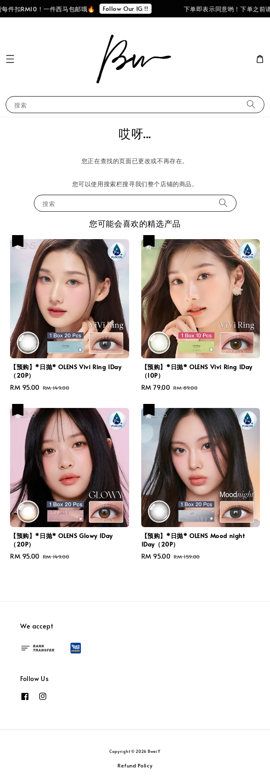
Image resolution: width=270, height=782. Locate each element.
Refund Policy (134, 765)
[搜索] (251, 104)
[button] (10, 59)
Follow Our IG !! (129, 8)
